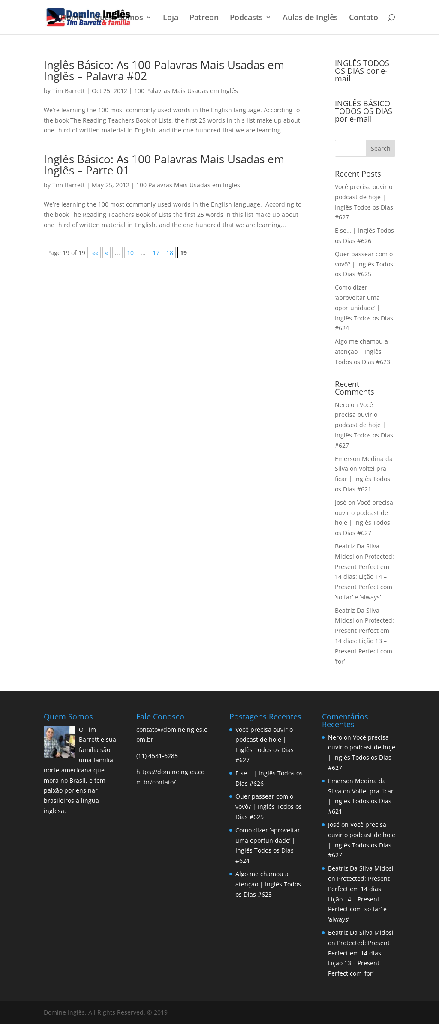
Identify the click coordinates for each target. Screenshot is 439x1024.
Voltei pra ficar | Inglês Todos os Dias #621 (362, 478)
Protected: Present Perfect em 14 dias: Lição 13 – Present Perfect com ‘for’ (364, 640)
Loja (170, 18)
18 (169, 253)
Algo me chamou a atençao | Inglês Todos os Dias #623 (362, 351)
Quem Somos (118, 18)
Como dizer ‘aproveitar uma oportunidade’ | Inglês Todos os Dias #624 (364, 307)
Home (71, 18)
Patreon (204, 18)
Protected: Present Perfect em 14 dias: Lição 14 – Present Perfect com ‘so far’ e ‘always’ (364, 576)
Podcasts (246, 18)
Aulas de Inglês (310, 18)
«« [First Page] (95, 253)
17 (156, 253)
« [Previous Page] (106, 253)
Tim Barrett (68, 91)
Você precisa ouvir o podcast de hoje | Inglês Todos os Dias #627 (364, 425)
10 (130, 253)
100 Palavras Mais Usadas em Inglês (186, 91)
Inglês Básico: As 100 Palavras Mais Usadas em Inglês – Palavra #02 (164, 70)
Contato (363, 18)
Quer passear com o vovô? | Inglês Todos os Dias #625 (364, 264)
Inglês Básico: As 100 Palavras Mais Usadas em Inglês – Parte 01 (164, 164)
